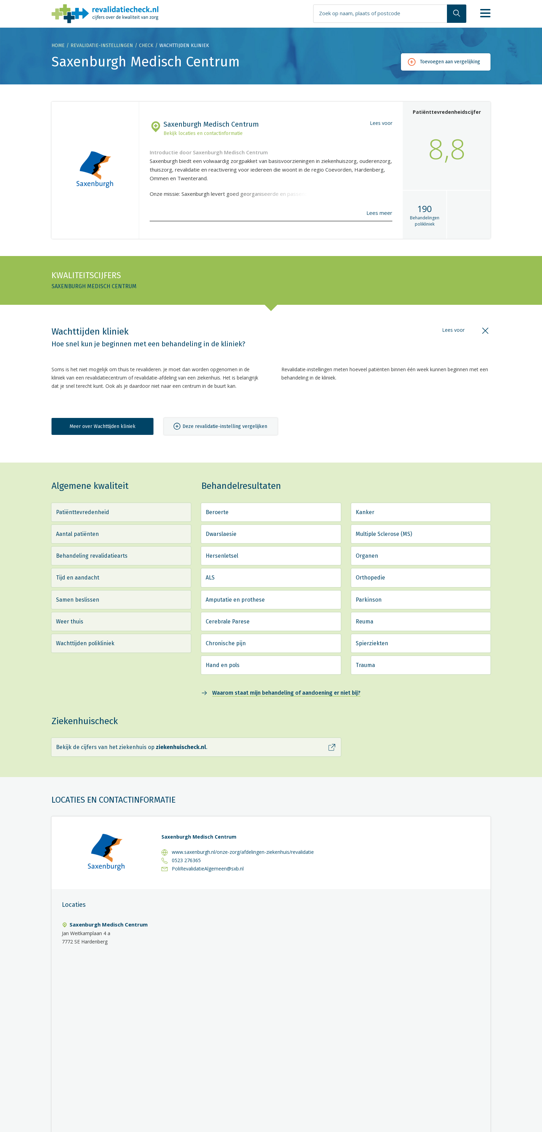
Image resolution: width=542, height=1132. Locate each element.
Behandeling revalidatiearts (92, 556)
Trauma (365, 665)
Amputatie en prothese (235, 599)
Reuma (364, 621)
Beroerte (217, 512)
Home (58, 45)
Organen (367, 556)
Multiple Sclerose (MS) (384, 534)
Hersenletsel (222, 556)
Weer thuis (69, 621)
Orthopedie (370, 577)
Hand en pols (223, 665)
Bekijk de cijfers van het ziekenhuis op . (131, 747)
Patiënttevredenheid (82, 512)
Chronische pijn (226, 643)
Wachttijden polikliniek (85, 643)
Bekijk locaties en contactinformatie (203, 133)
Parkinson (369, 599)
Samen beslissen (77, 599)
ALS (210, 577)
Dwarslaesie (221, 534)
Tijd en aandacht (77, 577)
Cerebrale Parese (228, 621)
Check (146, 45)
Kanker (365, 512)
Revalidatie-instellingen (102, 45)
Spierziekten (372, 643)
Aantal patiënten (77, 534)
